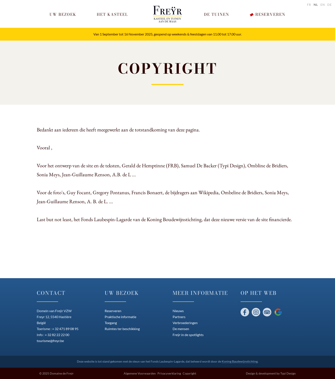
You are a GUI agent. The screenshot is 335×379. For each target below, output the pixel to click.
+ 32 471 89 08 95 (65, 329)
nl (316, 4)
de (329, 4)
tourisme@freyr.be (50, 341)
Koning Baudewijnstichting (240, 361)
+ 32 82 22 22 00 (57, 335)
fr (309, 4)
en (322, 4)
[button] (63, 14)
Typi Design (288, 373)
